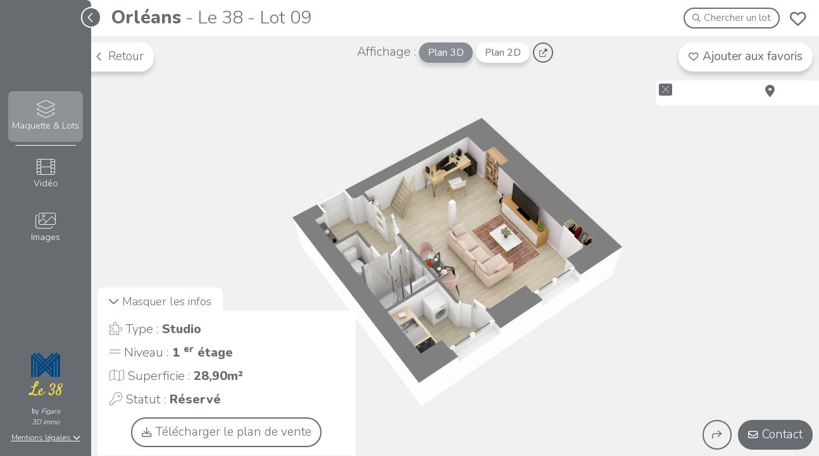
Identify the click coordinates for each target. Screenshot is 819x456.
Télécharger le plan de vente (226, 432)
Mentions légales (45, 438)
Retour (119, 56)
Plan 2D (503, 53)
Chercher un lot (732, 18)
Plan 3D (446, 53)
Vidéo (45, 173)
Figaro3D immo (46, 417)
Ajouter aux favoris (746, 56)
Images (45, 227)
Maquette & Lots (45, 116)
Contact (775, 434)
